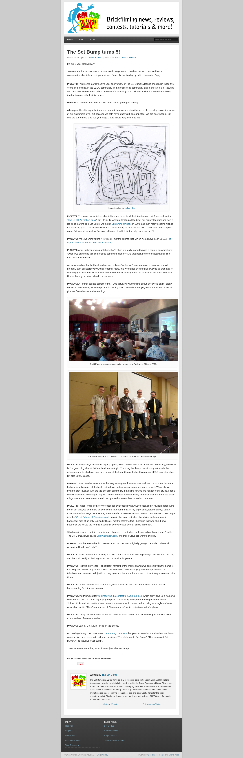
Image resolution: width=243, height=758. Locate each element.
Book (81, 39)
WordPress (174, 755)
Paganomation (110, 735)
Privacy (104, 755)
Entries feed (70, 735)
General (124, 58)
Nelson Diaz (130, 208)
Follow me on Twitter (152, 704)
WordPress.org (72, 745)
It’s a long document (116, 633)
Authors (93, 39)
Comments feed (72, 740)
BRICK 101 (109, 726)
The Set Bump (97, 58)
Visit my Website (110, 704)
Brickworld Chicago (122, 223)
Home (70, 39)
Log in (68, 731)
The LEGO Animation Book (82, 220)
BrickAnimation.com (107, 535)
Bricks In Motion (111, 731)
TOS (98, 755)
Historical (132, 58)
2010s (117, 58)
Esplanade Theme (156, 755)
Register (69, 726)
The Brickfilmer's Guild (114, 740)
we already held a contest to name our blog (119, 596)
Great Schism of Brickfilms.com (92, 517)
